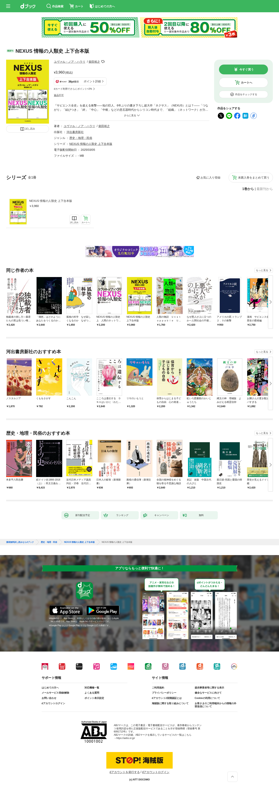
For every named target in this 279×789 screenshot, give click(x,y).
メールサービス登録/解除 (55, 692)
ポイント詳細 (92, 81)
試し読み (30, 128)
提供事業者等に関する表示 (209, 687)
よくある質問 (91, 692)
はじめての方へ (50, 687)
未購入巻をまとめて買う (253, 177)
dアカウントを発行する (125, 772)
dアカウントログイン (53, 703)
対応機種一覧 (91, 687)
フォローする (103, 62)
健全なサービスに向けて (208, 692)
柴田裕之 (94, 61)
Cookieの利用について (207, 698)
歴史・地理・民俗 (80, 138)
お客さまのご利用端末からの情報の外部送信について (215, 705)
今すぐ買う (246, 69)
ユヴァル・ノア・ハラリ (69, 61)
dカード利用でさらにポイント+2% (73, 88)
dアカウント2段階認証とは (167, 698)
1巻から (248, 189)
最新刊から (265, 189)
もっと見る (262, 270)
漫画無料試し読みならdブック (20, 542)
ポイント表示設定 (94, 698)
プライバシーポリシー (164, 692)
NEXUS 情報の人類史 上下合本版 (50, 200)
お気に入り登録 (210, 177)
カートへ (246, 82)
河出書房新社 (75, 132)
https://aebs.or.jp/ (125, 738)
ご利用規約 (158, 687)
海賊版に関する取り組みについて (170, 703)
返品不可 (59, 95)
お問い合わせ (49, 698)
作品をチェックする (246, 94)
